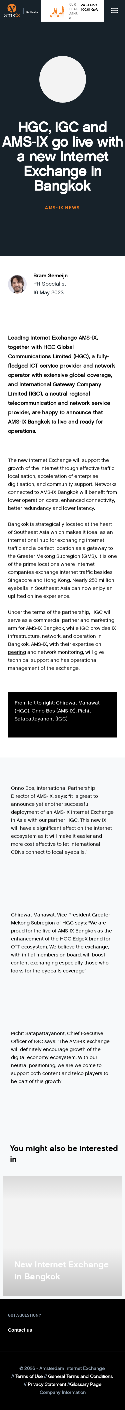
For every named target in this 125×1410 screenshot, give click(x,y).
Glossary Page (85, 1384)
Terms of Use (29, 1376)
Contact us (20, 1330)
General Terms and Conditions (80, 1376)
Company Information (63, 1392)
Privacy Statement (46, 1384)
